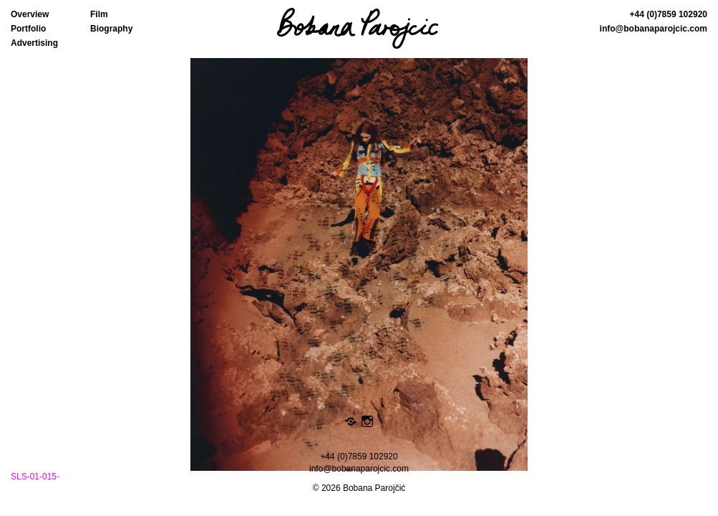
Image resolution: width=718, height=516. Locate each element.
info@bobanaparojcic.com (653, 29)
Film (99, 14)
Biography (111, 29)
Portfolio (28, 29)
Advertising (34, 43)
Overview (30, 14)
